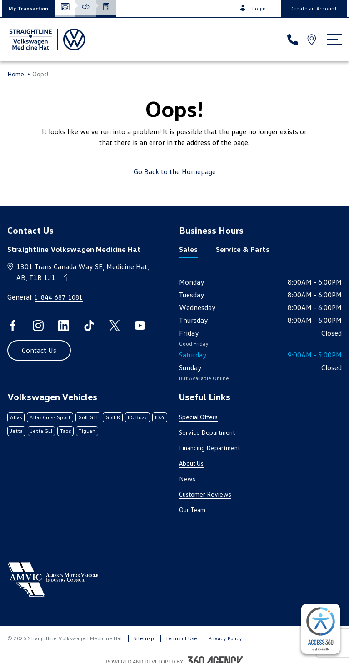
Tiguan (87, 430)
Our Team (192, 509)
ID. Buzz (137, 417)
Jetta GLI (41, 430)
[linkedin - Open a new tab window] (63, 325)
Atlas (16, 417)
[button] (28, 8)
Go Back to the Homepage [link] (175, 171)
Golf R (112, 417)
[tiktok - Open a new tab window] (89, 325)
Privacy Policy (225, 638)
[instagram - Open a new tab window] (38, 325)
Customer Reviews (205, 494)
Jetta (16, 430)
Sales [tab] (188, 249)
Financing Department (209, 448)
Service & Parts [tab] (242, 249)
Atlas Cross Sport (50, 417)
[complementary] (320, 629)
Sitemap (143, 638)
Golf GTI (88, 417)
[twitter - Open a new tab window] (114, 325)
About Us (191, 463)
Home (15, 74)
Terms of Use (181, 638)
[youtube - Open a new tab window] (140, 325)
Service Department (207, 432)
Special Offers (198, 417)
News (187, 478)
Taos (65, 430)
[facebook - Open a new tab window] (12, 325)
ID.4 (160, 417)
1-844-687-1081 (59, 297)
